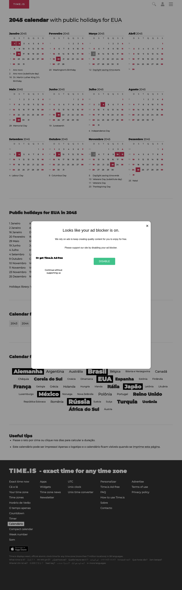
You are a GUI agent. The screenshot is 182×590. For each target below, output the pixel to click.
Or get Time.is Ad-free (49, 258)
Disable (104, 261)
